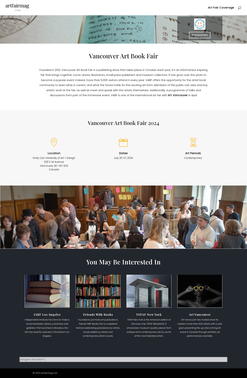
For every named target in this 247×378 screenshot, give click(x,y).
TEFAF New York (149, 314)
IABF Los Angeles (47, 314)
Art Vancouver (178, 95)
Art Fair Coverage (221, 8)
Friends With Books (98, 314)
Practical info (200, 35)
